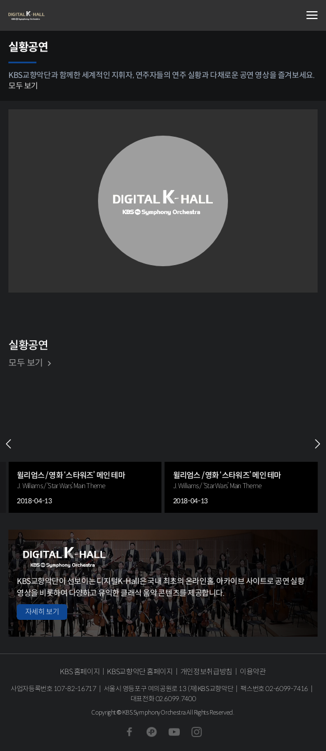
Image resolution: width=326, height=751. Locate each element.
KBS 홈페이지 (80, 671)
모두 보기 (23, 86)
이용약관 (253, 671)
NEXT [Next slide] (317, 444)
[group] (85, 444)
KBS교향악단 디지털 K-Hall (64, 15)
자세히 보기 (42, 611)
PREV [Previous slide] (8, 444)
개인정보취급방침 (206, 671)
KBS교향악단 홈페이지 (140, 671)
